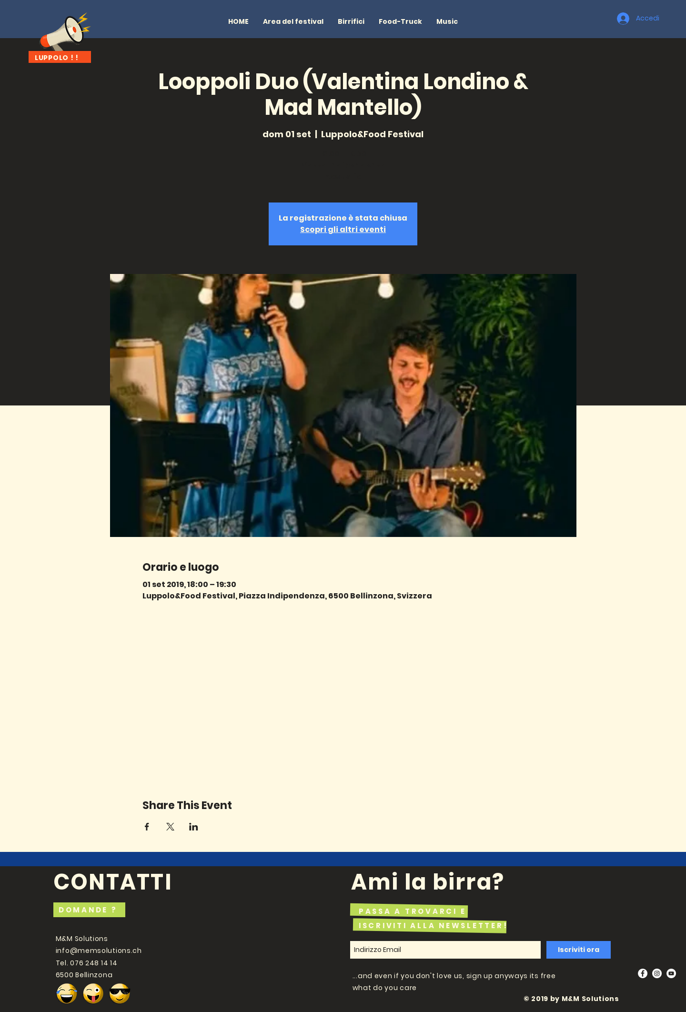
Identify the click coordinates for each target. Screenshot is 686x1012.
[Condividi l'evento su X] (170, 826)
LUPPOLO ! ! (57, 57)
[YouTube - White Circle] (671, 973)
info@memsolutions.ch (99, 950)
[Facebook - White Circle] (642, 973)
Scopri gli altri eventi (343, 229)
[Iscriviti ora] (578, 950)
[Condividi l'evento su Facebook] (146, 826)
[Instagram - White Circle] (657, 973)
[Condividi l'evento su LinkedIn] (193, 826)
